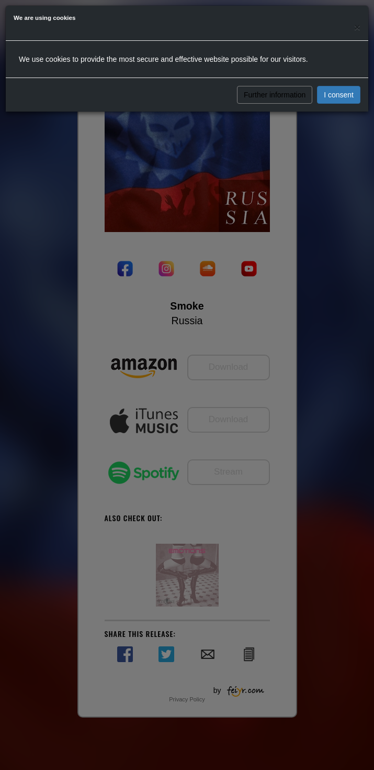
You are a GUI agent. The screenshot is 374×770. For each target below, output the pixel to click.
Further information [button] (274, 95)
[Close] (357, 26)
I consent (339, 95)
